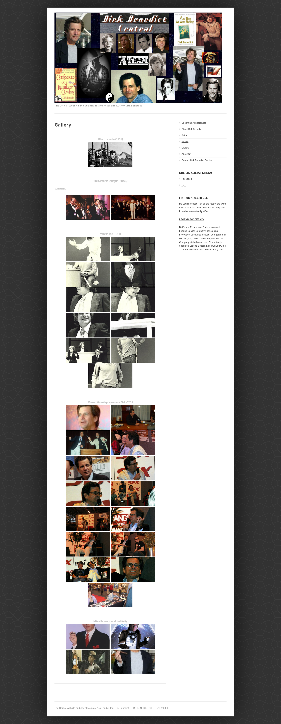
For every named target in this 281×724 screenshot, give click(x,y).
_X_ (184, 185)
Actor (184, 135)
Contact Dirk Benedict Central (197, 160)
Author (185, 141)
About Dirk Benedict (192, 129)
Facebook (187, 179)
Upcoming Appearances (194, 123)
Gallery (185, 147)
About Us (186, 154)
